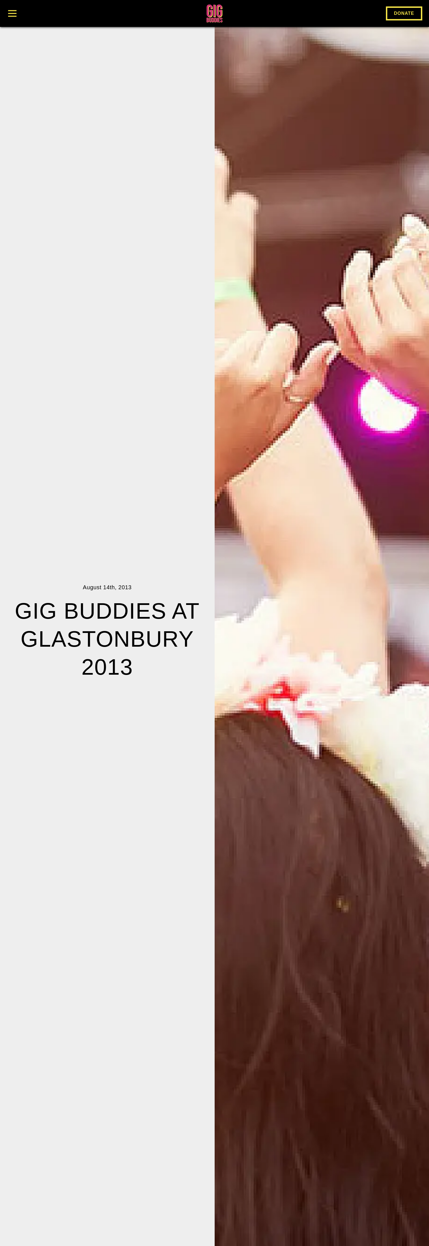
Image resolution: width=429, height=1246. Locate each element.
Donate (404, 13)
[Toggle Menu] (76, 13)
